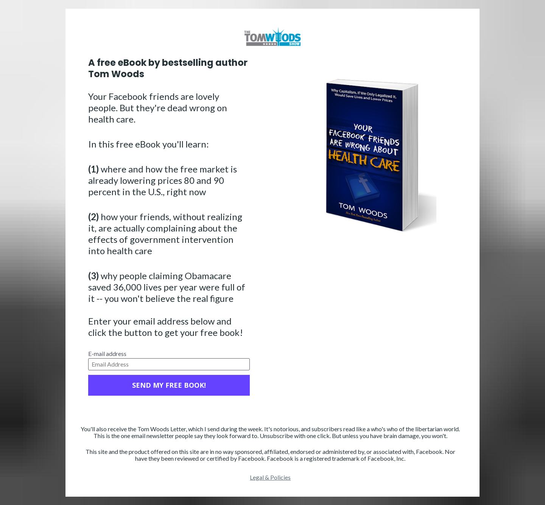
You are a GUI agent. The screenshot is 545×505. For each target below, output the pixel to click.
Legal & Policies (270, 477)
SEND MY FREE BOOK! (169, 385)
